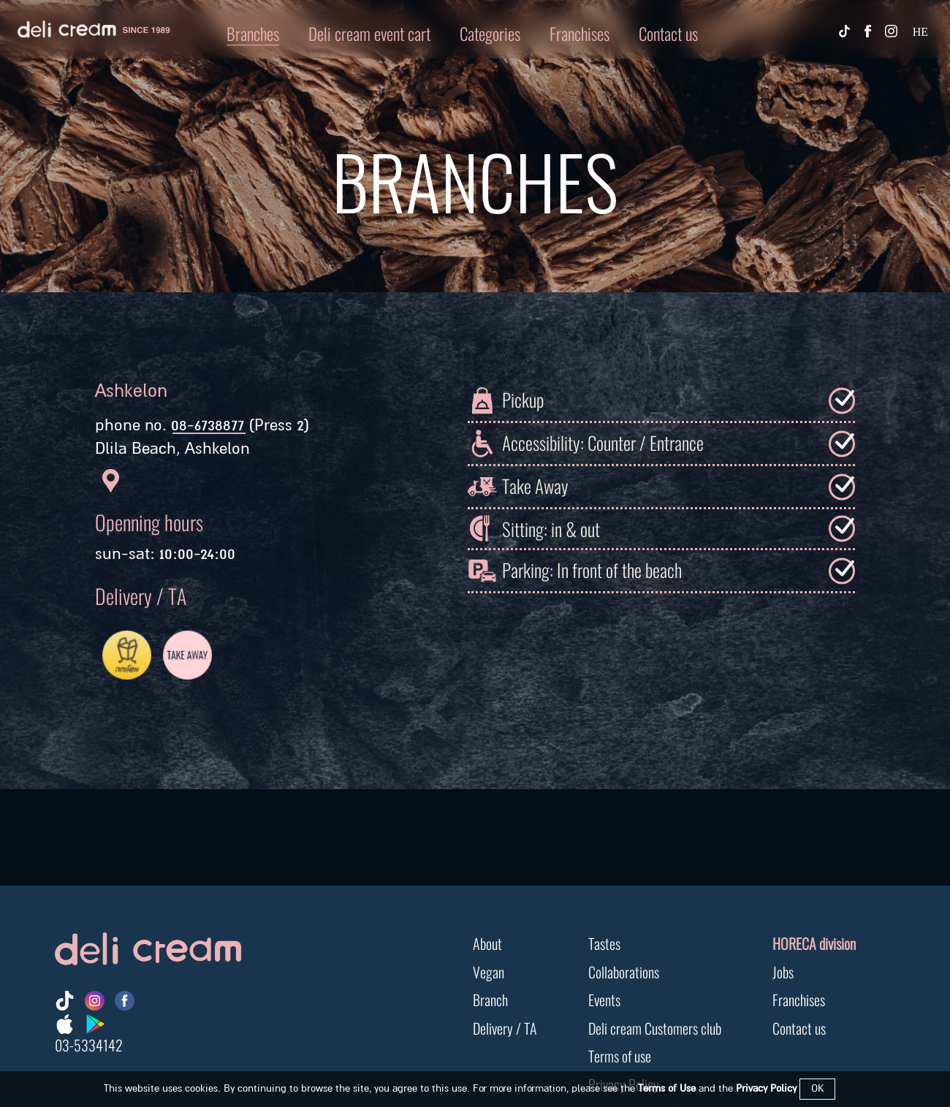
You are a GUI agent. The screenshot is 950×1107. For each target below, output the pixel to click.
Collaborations (623, 970)
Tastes (604, 942)
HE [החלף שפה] (920, 32)
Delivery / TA (505, 1027)
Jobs (783, 970)
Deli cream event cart (369, 32)
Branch (490, 998)
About (487, 942)
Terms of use (619, 1054)
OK (817, 1088)
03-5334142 (89, 1043)
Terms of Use (667, 1088)
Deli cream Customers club (654, 1027)
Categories (490, 32)
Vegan (488, 970)
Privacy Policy (766, 1088)
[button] (475, 33)
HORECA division (814, 942)
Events (604, 998)
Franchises (579, 32)
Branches (253, 32)
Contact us (668, 32)
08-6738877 (207, 425)
